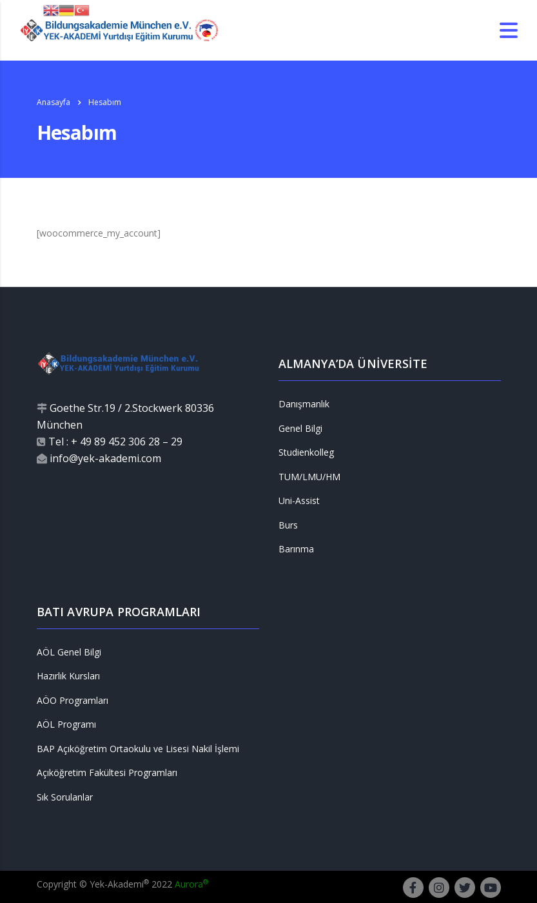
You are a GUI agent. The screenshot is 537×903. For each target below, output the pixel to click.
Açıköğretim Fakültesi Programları (107, 773)
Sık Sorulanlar (65, 797)
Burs (288, 525)
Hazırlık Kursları (68, 676)
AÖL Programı (66, 724)
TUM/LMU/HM (309, 477)
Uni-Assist (299, 501)
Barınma (296, 549)
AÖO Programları (72, 700)
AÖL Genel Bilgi (69, 652)
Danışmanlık (303, 404)
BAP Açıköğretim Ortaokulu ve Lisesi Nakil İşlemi (138, 749)
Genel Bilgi (300, 428)
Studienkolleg (306, 452)
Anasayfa (53, 102)
